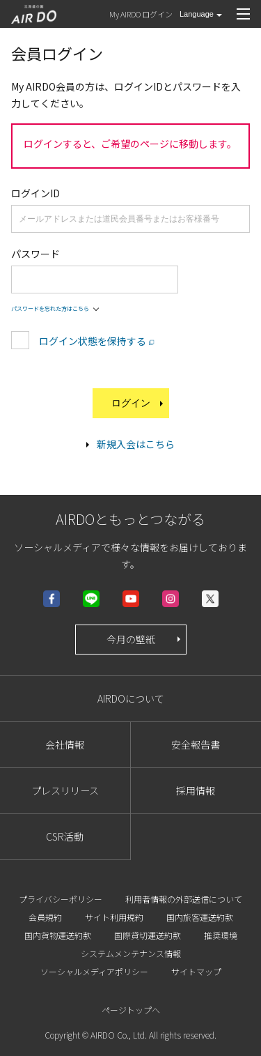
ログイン (138, 402)
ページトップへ (131, 1010)
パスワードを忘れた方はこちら (50, 308)
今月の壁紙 (144, 639)
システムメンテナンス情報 (131, 953)
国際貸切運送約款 (147, 935)
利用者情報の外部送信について (183, 899)
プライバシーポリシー (60, 899)
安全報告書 (195, 744)
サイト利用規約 (114, 917)
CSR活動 (65, 836)
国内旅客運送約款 (199, 917)
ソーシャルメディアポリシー (94, 971)
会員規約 (45, 917)
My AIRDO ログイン (141, 14)
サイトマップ (196, 971)
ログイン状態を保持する (92, 341)
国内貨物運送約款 (57, 935)
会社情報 (64, 744)
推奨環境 (220, 935)
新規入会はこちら (136, 444)
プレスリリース (65, 790)
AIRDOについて (130, 698)
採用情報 (195, 790)
